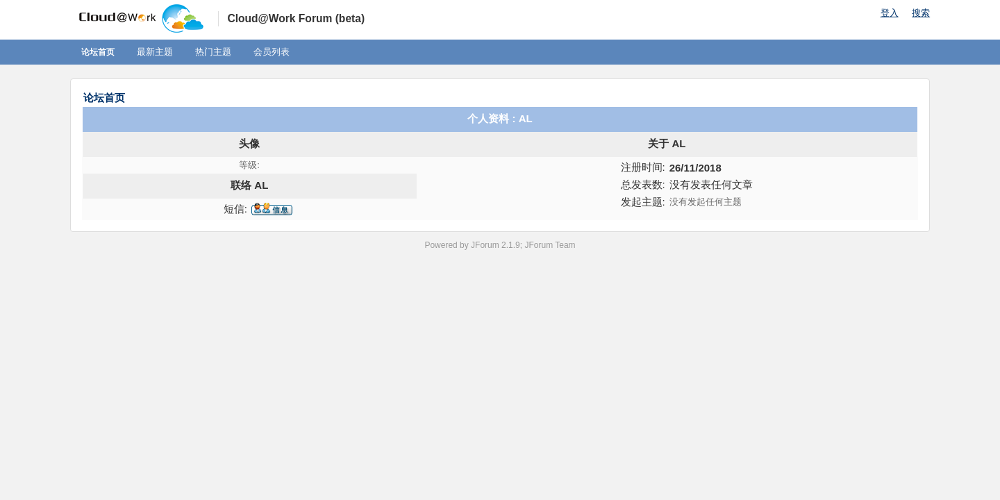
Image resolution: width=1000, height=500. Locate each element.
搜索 (921, 13)
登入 (890, 13)
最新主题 (155, 52)
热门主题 (213, 52)
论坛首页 (98, 52)
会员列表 (271, 52)
